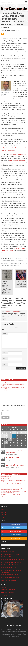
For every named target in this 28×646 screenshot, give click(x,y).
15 (14, 438)
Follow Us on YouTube (11, 531)
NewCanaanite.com (6, 2)
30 (6, 432)
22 (14, 442)
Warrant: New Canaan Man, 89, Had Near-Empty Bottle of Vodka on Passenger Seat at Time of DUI (13, 492)
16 (17, 438)
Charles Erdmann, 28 (5, 478)
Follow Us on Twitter (10, 527)
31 (10, 432)
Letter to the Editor (4, 390)
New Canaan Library (7, 557)
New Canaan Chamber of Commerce (12, 559)
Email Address (13, 411)
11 (25, 435)
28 (10, 445)
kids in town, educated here (18, 154)
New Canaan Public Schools (10, 554)
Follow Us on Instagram (11, 534)
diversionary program (16, 260)
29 (2, 432)
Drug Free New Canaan (8, 580)
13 (6, 438)
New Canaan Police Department (11, 562)
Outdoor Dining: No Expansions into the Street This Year (12, 496)
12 (2, 438)
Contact (3, 517)
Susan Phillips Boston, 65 (6, 382)
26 (2, 445)
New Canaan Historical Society (10, 577)
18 (25, 438)
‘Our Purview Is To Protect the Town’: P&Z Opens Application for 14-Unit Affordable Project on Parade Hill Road (14, 489)
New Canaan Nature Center (9, 574)
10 (21, 435)
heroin (3, 262)
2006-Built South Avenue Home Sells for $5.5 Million (11, 494)
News (11, 258)
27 (6, 445)
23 (17, 442)
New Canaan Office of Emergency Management (11, 571)
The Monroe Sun (6, 595)
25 (25, 442)
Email (5, 359)
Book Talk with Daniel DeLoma (13, 457)
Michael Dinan (6, 30)
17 (21, 438)
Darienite (3, 587)
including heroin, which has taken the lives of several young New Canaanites (13, 148)
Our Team (4, 512)
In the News (4, 515)
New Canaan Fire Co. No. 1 (9, 565)
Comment (4, 333)
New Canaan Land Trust (8, 567)
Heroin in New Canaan (13, 262)
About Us (3, 509)
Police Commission (15, 263)
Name (5, 353)
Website (4, 364)
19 (2, 442)
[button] (23, 2)
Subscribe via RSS (10, 538)
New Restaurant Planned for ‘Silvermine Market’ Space (11, 483)
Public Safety (19, 258)
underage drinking (13, 265)
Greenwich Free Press (8, 590)
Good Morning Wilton (7, 592)
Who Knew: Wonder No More (6, 485)
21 (10, 442)
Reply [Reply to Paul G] (3, 319)
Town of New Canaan (7, 551)
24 (21, 442)
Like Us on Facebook (11, 524)
